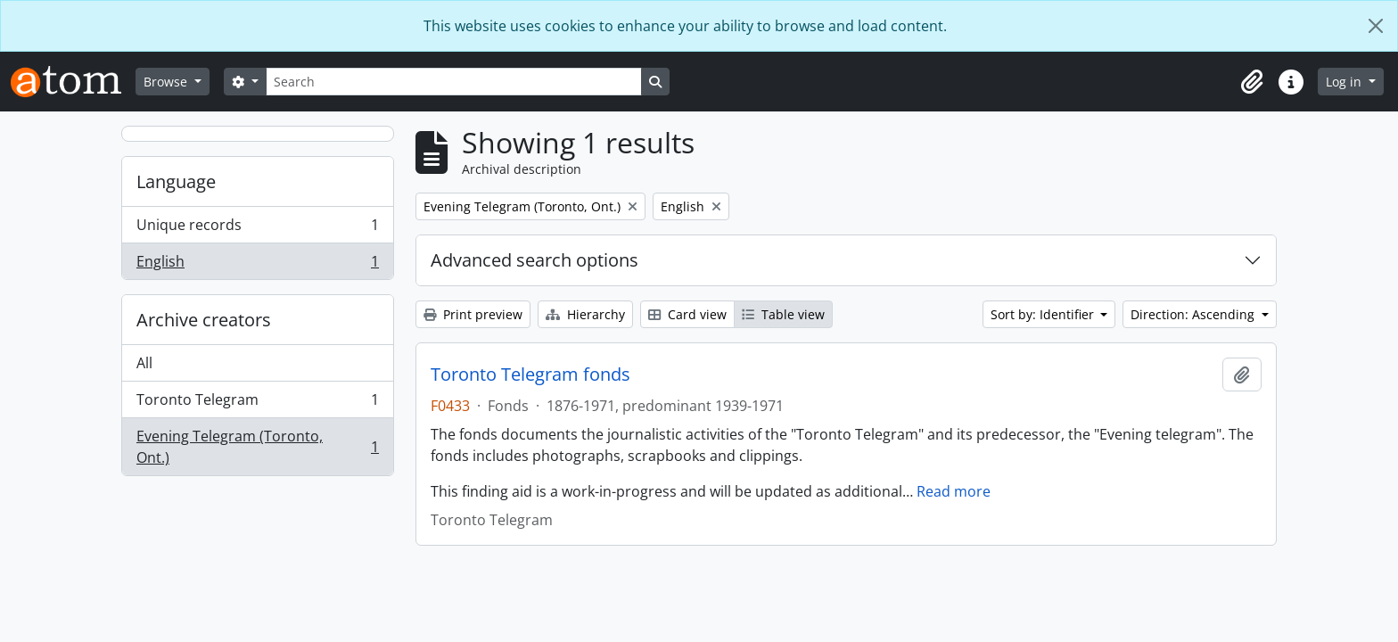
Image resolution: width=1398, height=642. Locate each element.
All (144, 363)
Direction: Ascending (1194, 314)
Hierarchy (585, 314)
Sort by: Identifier (1044, 314)
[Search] (454, 81)
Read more (954, 491)
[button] (1251, 82)
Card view (687, 314)
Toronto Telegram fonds (530, 374)
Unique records (257, 228)
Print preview (473, 314)
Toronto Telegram (257, 403)
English (257, 265)
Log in (1345, 81)
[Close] (1375, 26)
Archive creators (203, 320)
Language (176, 181)
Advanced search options (534, 260)
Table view (783, 314)
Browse (167, 81)
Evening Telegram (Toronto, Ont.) (257, 446)
